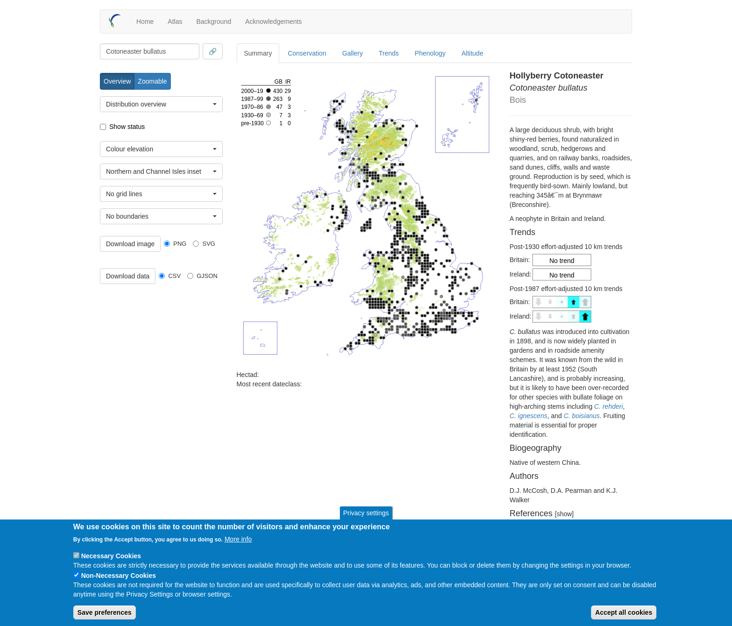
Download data (127, 276)
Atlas (175, 21)
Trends (389, 53)
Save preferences (104, 612)
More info (238, 539)
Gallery (352, 53)
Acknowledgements (273, 21)
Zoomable (152, 81)
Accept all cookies (623, 612)
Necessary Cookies (111, 556)
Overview (117, 81)
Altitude (473, 53)
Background (213, 21)
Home (145, 21)
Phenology (430, 53)
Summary (258, 53)
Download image (130, 244)
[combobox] (149, 51)
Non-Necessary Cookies (118, 575)
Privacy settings (366, 513)
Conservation (307, 53)
